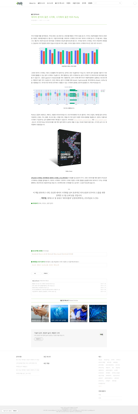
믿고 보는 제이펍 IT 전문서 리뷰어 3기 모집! (27, 359)
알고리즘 (101, 375)
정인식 (108, 367)
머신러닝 (101, 367)
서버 (113, 359)
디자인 (118, 365)
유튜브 (39, 265)
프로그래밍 (102, 362)
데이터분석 (109, 370)
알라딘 (50, 254)
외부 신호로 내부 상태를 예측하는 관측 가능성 (42, 285)
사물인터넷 (102, 383)
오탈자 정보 (76, 3)
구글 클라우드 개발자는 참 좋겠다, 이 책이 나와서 (43, 291)
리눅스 (119, 359)
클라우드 (101, 370)
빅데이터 (109, 375)
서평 (116, 370)
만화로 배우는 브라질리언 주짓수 (39, 287)
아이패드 (101, 365)
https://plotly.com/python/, (83, 119)
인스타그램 (45, 265)
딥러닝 (118, 367)
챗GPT (101, 378)
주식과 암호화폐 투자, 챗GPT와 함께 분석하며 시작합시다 (45, 289)
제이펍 (114, 380)
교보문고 (35, 254)
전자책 (84, 3)
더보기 (100, 386)
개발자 (108, 380)
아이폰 (109, 362)
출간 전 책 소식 (59, 3)
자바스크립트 (116, 373)
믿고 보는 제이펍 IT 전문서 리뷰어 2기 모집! (27, 370)
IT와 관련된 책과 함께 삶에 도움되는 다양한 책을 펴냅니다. (49, 335)
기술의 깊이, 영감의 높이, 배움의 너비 (47, 333)
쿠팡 (71, 254)
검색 (120, 3)
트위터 (51, 265)
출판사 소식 (41, 3)
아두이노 (101, 380)
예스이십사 (57, 254)
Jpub (100, 359)
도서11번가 (43, 254)
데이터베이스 (109, 378)
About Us (32, 3)
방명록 (90, 3)
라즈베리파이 (110, 365)
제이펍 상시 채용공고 (21, 366)
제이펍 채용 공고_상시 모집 (23, 373)
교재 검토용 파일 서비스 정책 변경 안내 (26, 363)
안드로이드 (117, 375)
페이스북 (56, 265)
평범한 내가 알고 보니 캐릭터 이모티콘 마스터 (42, 283)
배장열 (115, 362)
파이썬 (117, 378)
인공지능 (107, 359)
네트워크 (101, 373)
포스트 (34, 265)
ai (113, 367)
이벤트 (68, 3)
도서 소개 (50, 3)
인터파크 (65, 254)
